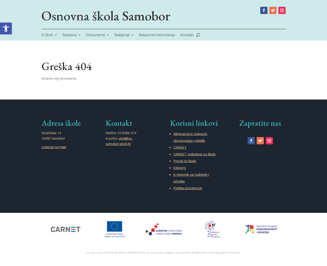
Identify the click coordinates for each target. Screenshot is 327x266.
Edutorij (179, 167)
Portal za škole (184, 161)
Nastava (69, 35)
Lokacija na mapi (53, 147)
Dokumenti (95, 35)
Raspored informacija (157, 35)
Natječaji (122, 35)
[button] (6, 28)
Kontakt (187, 35)
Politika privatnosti (187, 188)
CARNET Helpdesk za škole (194, 154)
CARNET (179, 147)
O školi (47, 35)
